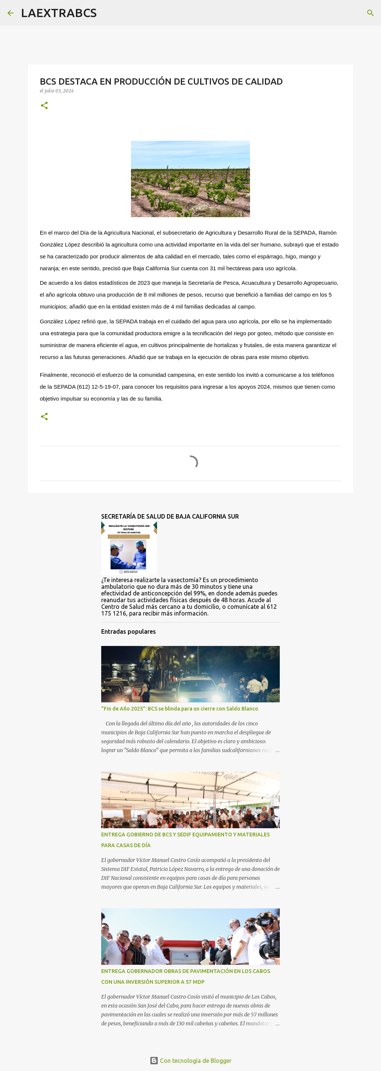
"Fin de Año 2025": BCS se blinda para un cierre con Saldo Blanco (179, 709)
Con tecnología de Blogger (190, 1060)
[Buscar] (107, 13)
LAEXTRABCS (59, 12)
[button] (44, 106)
